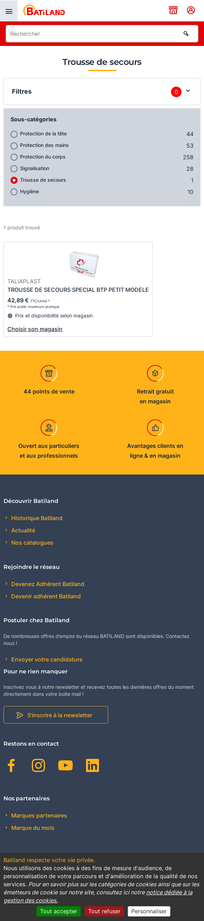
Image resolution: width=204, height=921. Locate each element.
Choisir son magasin (34, 328)
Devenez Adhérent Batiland (47, 583)
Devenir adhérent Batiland (45, 596)
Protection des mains (44, 145)
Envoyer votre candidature (46, 659)
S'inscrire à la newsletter (59, 715)
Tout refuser (104, 911)
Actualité (22, 530)
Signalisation (34, 168)
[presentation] (9, 10)
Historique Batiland (36, 518)
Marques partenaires (38, 815)
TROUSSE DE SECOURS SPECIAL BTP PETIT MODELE (78, 289)
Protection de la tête (43, 133)
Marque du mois (32, 827)
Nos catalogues (31, 542)
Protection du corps (43, 157)
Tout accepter (58, 911)
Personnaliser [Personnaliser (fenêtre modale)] (149, 911)
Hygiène (29, 191)
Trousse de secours (43, 180)
